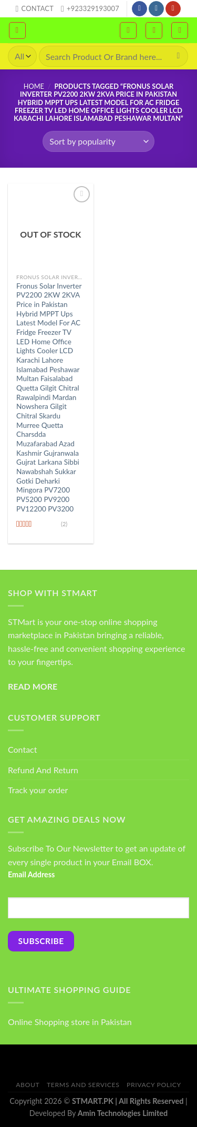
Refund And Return (43, 770)
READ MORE (32, 686)
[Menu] (17, 30)
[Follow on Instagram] (156, 9)
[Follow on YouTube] (173, 9)
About (27, 1085)
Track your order (38, 790)
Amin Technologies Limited (123, 1113)
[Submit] (178, 56)
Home (34, 86)
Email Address (31, 874)
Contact (22, 749)
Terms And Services (83, 1085)
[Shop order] (98, 141)
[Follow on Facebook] (139, 9)
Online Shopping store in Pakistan (70, 1022)
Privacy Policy (154, 1085)
